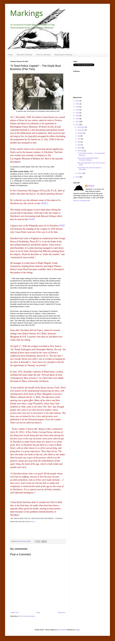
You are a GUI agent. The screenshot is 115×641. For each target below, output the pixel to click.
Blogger (77, 630)
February (80, 151)
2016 (77, 116)
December (81, 127)
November (81, 130)
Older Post (61, 612)
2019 (77, 110)
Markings (26, 13)
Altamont (91, 186)
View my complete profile (81, 200)
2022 (77, 101)
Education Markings (24, 55)
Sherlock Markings (43, 55)
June (79, 139)
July (79, 136)
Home (10, 55)
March (79, 148)
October (80, 133)
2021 (77, 104)
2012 (77, 177)
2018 (77, 113)
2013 (77, 124)
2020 (77, 107)
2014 (77, 121)
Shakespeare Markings (63, 55)
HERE (44, 203)
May (79, 142)
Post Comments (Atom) (27, 616)
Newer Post (15, 612)
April (79, 145)
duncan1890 (61, 630)
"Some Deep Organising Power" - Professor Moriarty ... (88, 159)
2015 (77, 119)
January (80, 173)
